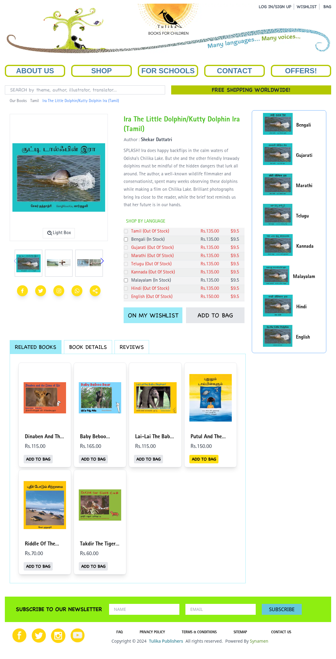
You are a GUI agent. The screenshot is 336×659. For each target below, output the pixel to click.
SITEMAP (240, 632)
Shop (101, 71)
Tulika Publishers (166, 641)
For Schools (168, 71)
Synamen (259, 641)
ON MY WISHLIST (153, 315)
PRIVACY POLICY (152, 632)
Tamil (34, 101)
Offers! (301, 71)
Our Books (18, 101)
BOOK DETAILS (88, 346)
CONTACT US (281, 632)
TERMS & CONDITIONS (199, 632)
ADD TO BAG (215, 315)
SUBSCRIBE (281, 609)
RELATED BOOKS (35, 346)
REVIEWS (132, 346)
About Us (35, 71)
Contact (234, 71)
